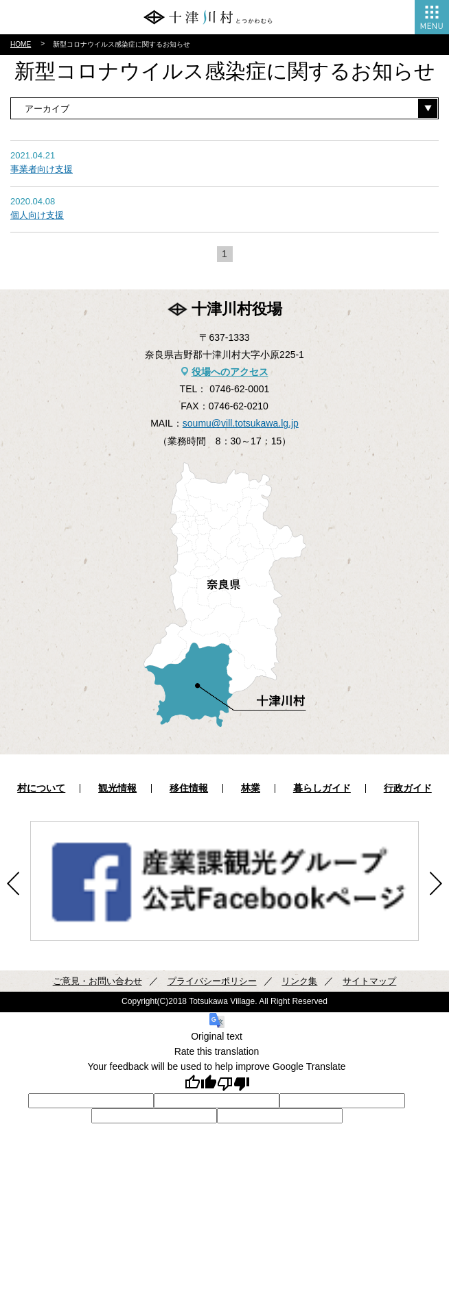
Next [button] (436, 884)
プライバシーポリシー (212, 981)
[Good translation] (200, 1084)
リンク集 (299, 981)
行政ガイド (408, 788)
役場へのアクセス (230, 371)
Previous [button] (13, 884)
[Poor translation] (233, 1084)
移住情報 (189, 788)
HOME (20, 44)
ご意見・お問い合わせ (97, 981)
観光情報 (117, 788)
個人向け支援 (37, 215)
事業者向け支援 (41, 169)
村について (41, 788)
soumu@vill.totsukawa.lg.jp (241, 423)
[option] (224, 881)
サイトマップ (369, 981)
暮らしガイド (322, 788)
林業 (250, 788)
